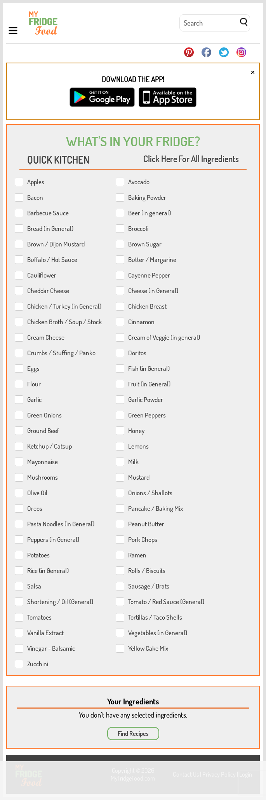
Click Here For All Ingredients (191, 158)
